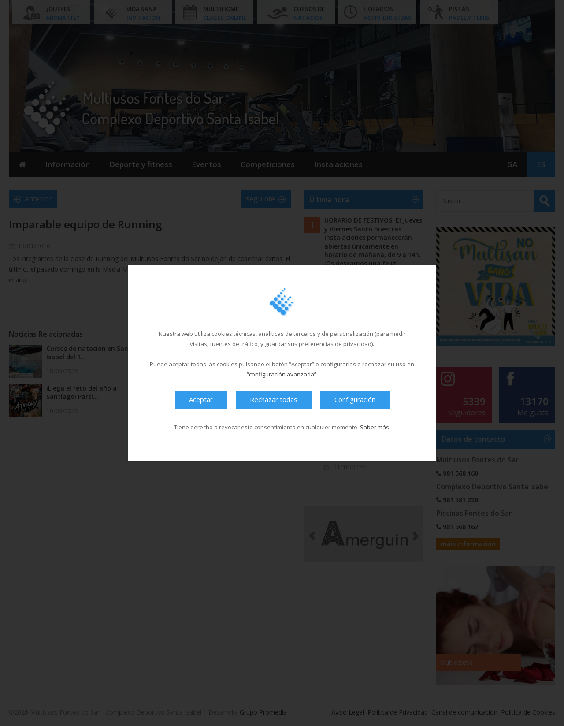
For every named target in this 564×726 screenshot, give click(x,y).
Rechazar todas (273, 399)
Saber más (374, 427)
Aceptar (201, 399)
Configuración (354, 399)
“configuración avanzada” (281, 374)
